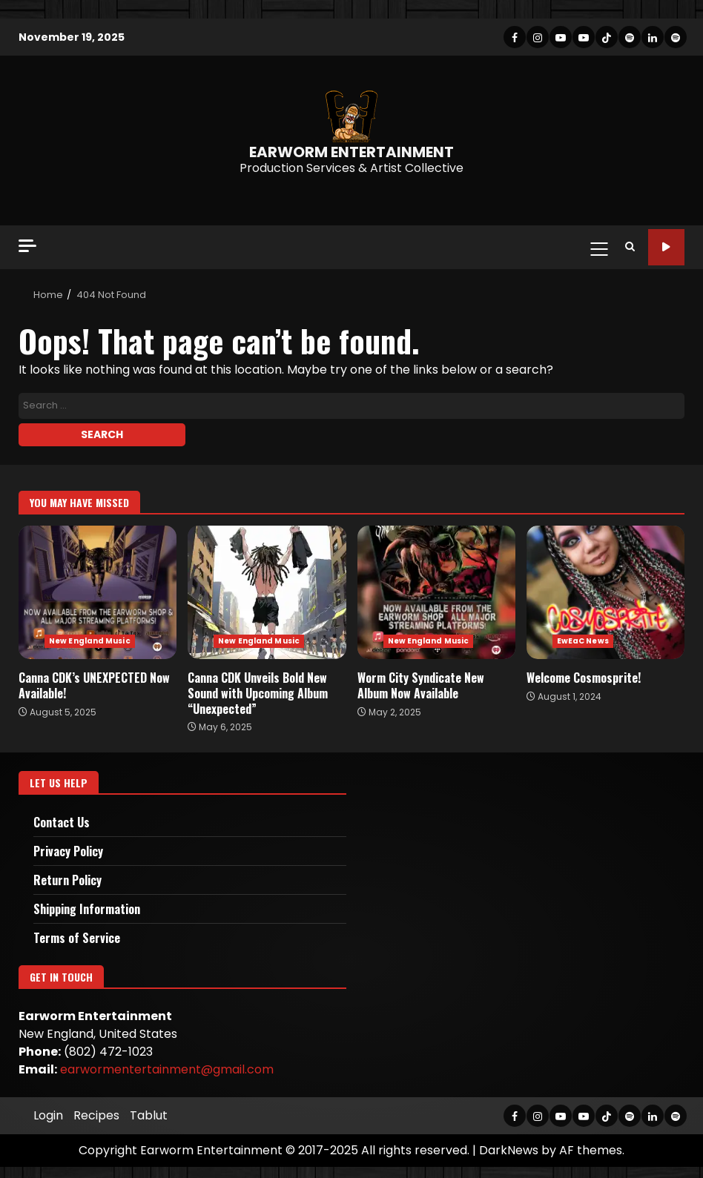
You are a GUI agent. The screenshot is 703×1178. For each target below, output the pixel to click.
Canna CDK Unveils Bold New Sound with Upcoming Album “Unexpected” (267, 592)
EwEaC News (583, 640)
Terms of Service (76, 938)
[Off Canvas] (27, 245)
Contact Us (61, 822)
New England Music (90, 640)
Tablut (149, 1115)
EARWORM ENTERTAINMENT (351, 152)
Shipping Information (86, 909)
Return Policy (67, 880)
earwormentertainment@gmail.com (167, 1069)
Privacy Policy (68, 851)
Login (48, 1115)
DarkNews (508, 1150)
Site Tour (666, 247)
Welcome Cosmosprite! (605, 592)
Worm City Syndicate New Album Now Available (436, 592)
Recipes (96, 1115)
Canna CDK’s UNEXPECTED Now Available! (97, 592)
